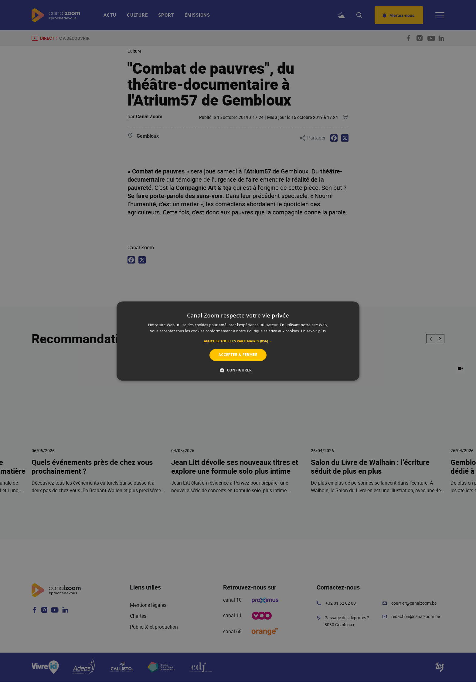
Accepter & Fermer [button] (238, 355)
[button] (238, 341)
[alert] (238, 341)
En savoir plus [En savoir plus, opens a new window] (313, 331)
